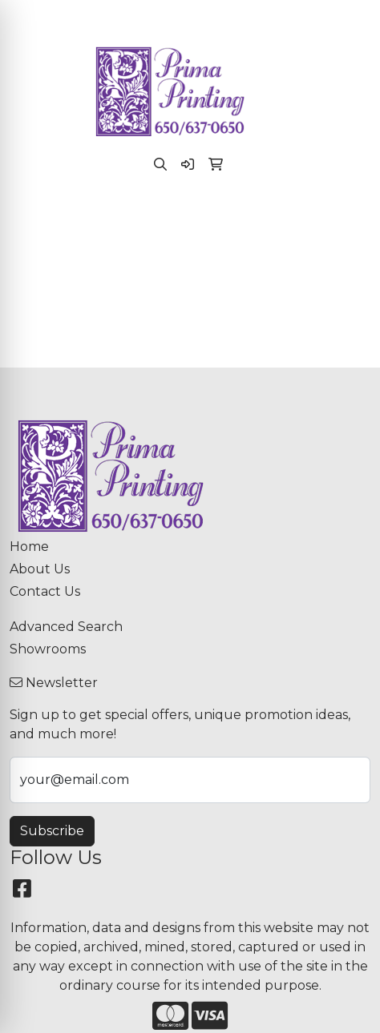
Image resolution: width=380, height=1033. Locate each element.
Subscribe (52, 830)
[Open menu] (348, 218)
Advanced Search (66, 626)
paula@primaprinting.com (239, 17)
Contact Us (45, 591)
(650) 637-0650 (96, 17)
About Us (40, 569)
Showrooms (48, 649)
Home (29, 546)
